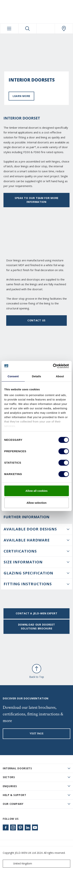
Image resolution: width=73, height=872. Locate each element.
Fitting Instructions (28, 583)
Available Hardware (27, 540)
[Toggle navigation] (9, 28)
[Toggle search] (27, 28)
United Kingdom (18, 863)
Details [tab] (36, 376)
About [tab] (60, 376)
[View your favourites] (45, 28)
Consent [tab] (13, 376)
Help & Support (14, 795)
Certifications (20, 551)
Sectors (9, 777)
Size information (23, 561)
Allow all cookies (36, 490)
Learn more (21, 96)
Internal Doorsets (17, 768)
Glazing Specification (28, 573)
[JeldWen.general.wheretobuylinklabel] (64, 28)
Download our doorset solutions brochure (36, 626)
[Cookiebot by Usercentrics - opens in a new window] (53, 366)
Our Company (13, 804)
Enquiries (10, 786)
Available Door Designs (30, 529)
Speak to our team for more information (36, 200)
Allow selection (36, 502)
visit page (37, 733)
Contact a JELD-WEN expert (36, 613)
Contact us (36, 320)
